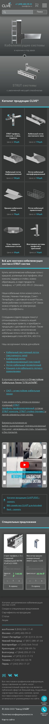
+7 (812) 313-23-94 (32, 637)
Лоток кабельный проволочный (23, 365)
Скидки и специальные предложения (20, 609)
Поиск (40, 12)
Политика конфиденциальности (17, 715)
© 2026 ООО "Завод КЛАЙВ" (15, 709)
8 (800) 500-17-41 (24, 629)
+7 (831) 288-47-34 (33, 641)
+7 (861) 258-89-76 (26, 649)
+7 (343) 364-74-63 (28, 645)
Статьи (5, 617)
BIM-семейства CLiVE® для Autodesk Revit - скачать (23, 508)
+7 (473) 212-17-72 (23, 656)
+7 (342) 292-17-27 (20, 664)
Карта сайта (8, 720)
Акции (5, 620)
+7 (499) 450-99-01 (23, 4)
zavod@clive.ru (27, 6)
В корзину (13, 586)
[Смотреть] (24, 465)
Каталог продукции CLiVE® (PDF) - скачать (22, 500)
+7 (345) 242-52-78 (21, 660)
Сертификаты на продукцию (16, 613)
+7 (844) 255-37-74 (25, 653)
